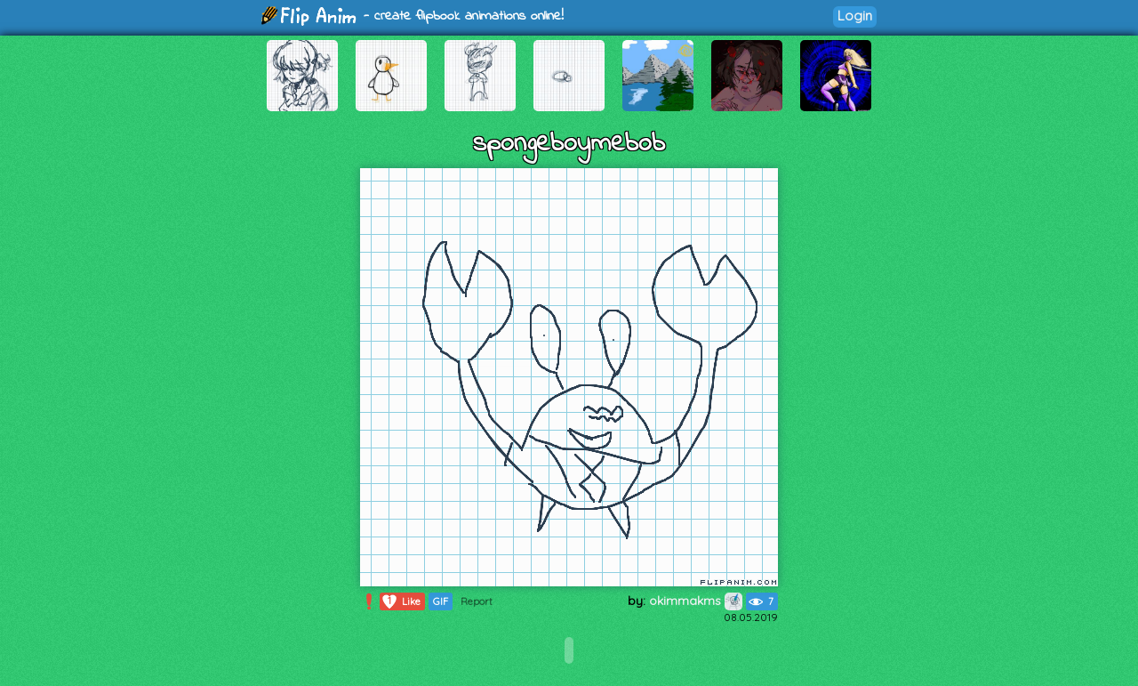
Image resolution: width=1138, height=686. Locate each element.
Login (854, 15)
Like (401, 601)
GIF (440, 601)
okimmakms (695, 601)
